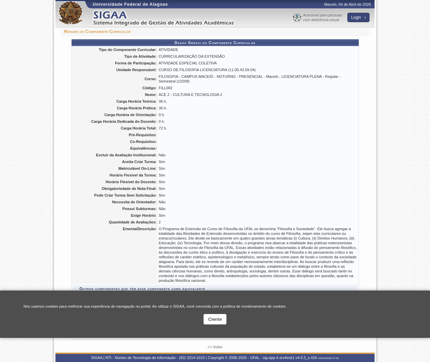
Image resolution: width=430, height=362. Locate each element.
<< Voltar (215, 347)
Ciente (215, 319)
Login (358, 17)
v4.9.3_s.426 (306, 358)
